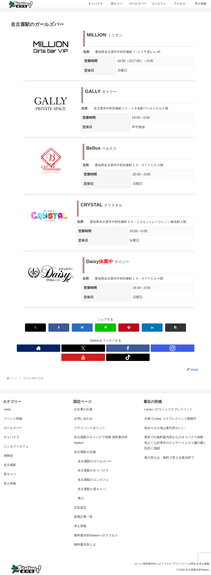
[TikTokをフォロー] (128, 357)
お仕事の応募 (83, 409)
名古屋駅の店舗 (85, 452)
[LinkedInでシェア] (152, 327)
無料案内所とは (85, 544)
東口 (81, 498)
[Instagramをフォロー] (172, 348)
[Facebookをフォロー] (128, 348)
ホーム (120, 563)
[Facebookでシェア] (58, 327)
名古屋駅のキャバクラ (93, 470)
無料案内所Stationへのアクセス (96, 535)
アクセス (155, 563)
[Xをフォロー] (83, 348)
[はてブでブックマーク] (82, 327)
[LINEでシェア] (105, 327)
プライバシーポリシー (89, 428)
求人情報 (80, 526)
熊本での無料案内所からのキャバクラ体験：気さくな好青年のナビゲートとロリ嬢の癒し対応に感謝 (175, 442)
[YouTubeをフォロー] (83, 357)
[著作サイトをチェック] (38, 348)
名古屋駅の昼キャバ (92, 489)
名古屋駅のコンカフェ (93, 480)
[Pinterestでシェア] (128, 327)
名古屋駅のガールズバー (95, 461)
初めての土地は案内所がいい (164, 428)
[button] (175, 327)
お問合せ (188, 563)
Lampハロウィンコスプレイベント (168, 409)
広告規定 (80, 507)
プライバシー (171, 563)
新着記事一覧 (83, 516)
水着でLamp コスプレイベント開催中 (170, 418)
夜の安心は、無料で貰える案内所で (169, 457)
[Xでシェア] (35, 327)
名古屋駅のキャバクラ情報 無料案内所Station (101, 440)
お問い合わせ (83, 418)
